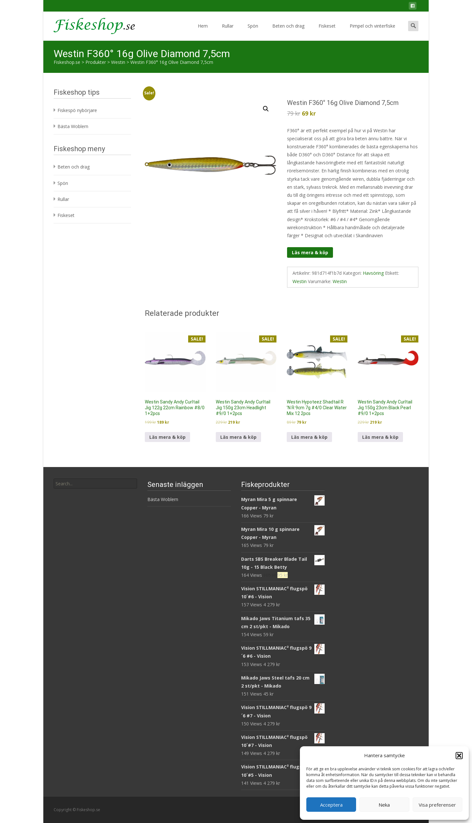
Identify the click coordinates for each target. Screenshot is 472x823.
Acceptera (331, 804)
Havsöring (373, 273)
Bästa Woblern (72, 126)
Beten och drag (288, 31)
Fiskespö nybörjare (77, 110)
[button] (459, 755)
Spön (253, 31)
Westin (300, 281)
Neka (384, 804)
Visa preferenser (437, 804)
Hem (203, 31)
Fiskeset (327, 31)
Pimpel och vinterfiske (372, 31)
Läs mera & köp (310, 252)
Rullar (227, 31)
